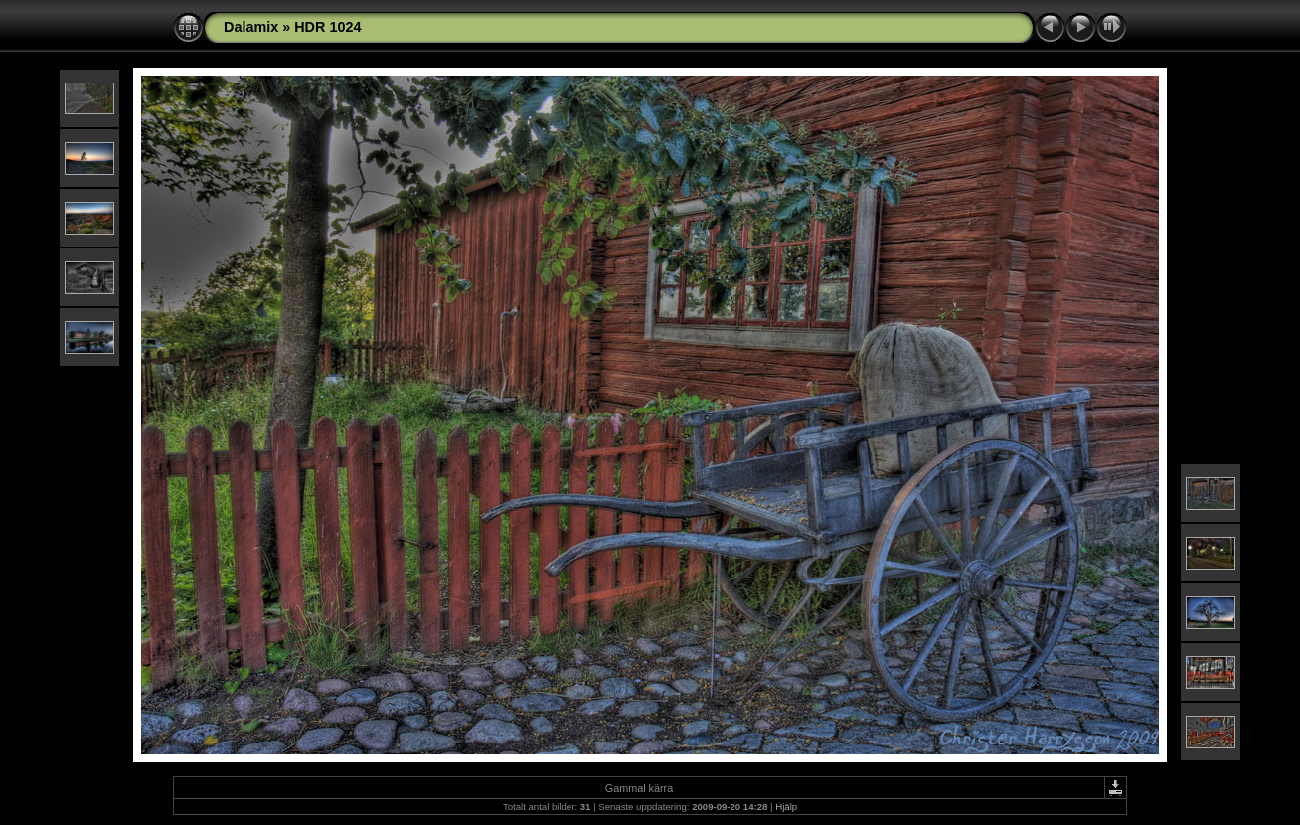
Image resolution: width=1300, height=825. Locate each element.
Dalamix (251, 27)
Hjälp (786, 806)
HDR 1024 (327, 27)
